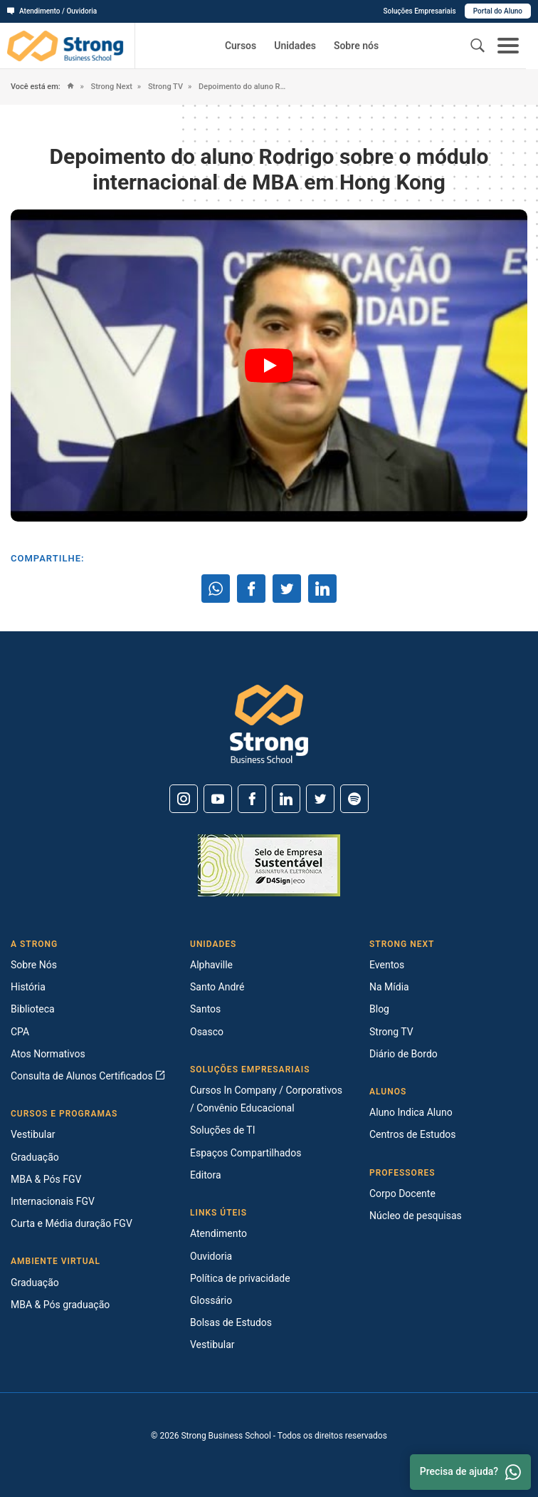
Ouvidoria (211, 1256)
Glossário (211, 1300)
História (28, 987)
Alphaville (211, 964)
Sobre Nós (34, 964)
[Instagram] (183, 798)
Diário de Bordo (403, 1054)
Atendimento (218, 1233)
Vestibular (33, 1134)
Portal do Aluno (497, 11)
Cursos (240, 45)
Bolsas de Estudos (231, 1322)
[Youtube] (218, 798)
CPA (20, 1031)
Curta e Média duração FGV (71, 1223)
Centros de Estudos (412, 1134)
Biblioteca (33, 1009)
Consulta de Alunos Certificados (88, 1076)
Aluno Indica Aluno (411, 1112)
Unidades (295, 45)
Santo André (217, 987)
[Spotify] (354, 798)
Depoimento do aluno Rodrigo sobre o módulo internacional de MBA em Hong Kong (243, 86)
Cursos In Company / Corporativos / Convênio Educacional (266, 1099)
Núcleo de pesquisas (415, 1215)
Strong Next (110, 86)
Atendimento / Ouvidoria (52, 11)
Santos (205, 1009)
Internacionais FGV (53, 1201)
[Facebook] (252, 798)
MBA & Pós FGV (46, 1179)
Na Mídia (389, 987)
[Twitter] (320, 798)
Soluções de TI (222, 1130)
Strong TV (164, 86)
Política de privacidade (240, 1278)
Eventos (386, 964)
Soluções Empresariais (419, 11)
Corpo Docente (402, 1193)
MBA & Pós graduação (60, 1304)
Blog (379, 1009)
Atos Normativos (48, 1054)
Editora (205, 1175)
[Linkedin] (286, 798)
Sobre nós (356, 45)
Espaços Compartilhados (245, 1153)
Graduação (35, 1157)
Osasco (206, 1031)
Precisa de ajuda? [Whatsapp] (470, 1472)
